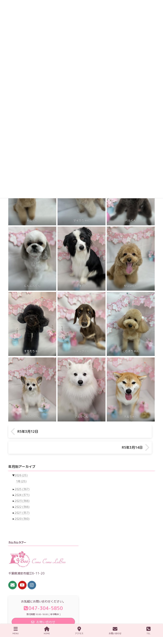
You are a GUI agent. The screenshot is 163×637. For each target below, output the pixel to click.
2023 (22, 488)
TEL (148, 631)
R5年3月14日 (135, 431)
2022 (22, 494)
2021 (22, 500)
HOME (47, 631)
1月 (21, 468)
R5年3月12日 (27, 431)
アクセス (79, 631)
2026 (21, 462)
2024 (22, 482)
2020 (22, 506)
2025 (22, 476)
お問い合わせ (115, 631)
